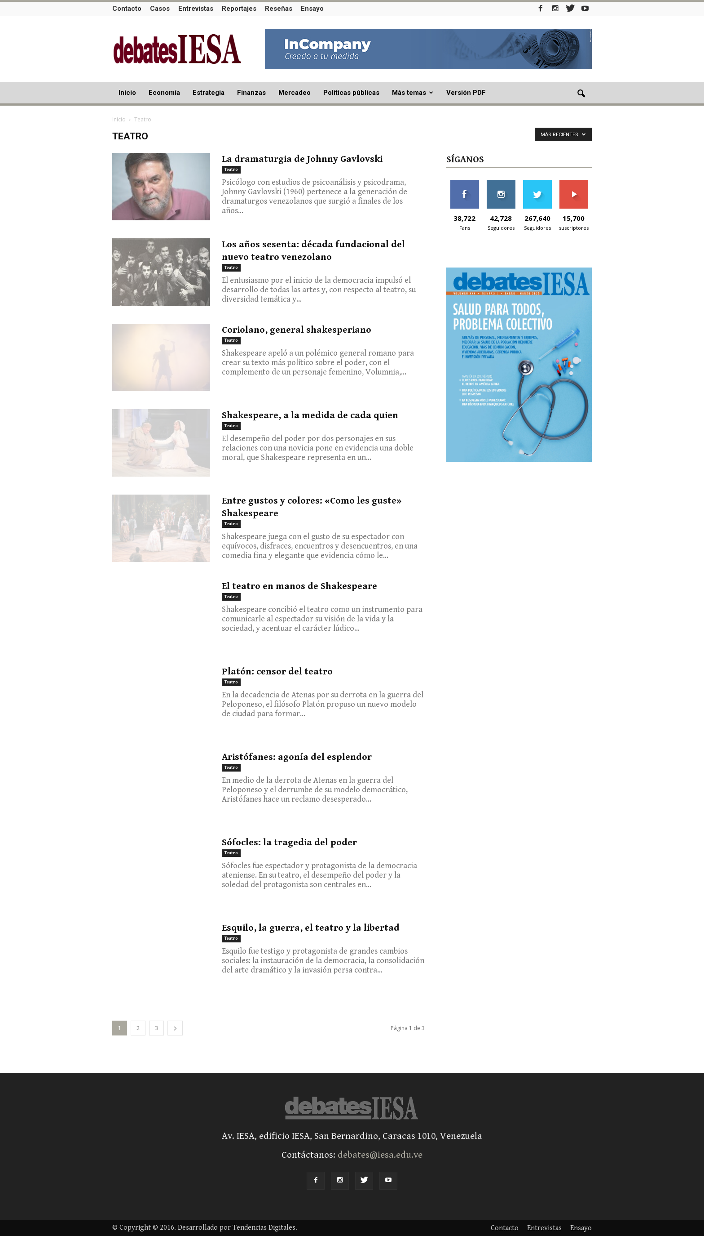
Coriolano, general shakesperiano (296, 330)
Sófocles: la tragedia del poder (289, 842)
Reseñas (278, 8)
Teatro (231, 169)
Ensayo (312, 8)
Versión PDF (466, 93)
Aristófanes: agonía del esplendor (297, 757)
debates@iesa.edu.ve (380, 1155)
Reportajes (239, 8)
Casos (160, 8)
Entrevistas (195, 8)
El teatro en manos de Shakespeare (299, 586)
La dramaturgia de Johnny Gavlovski (302, 159)
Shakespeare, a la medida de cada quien (310, 415)
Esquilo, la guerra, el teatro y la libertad (311, 928)
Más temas (412, 93)
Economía (164, 93)
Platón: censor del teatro (277, 671)
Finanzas (251, 93)
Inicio (127, 93)
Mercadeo (294, 93)
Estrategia (208, 93)
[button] (581, 94)
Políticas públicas (351, 93)
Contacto (126, 8)
